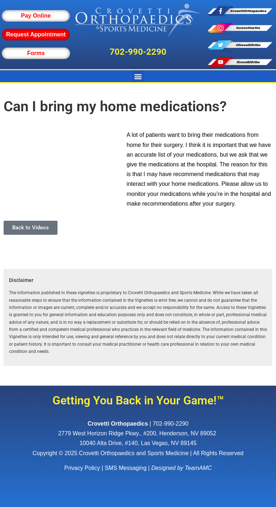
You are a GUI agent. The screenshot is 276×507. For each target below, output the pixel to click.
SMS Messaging (126, 468)
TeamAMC (198, 468)
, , (138, 433)
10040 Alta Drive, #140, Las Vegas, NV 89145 (138, 443)
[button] (138, 76)
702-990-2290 (138, 52)
